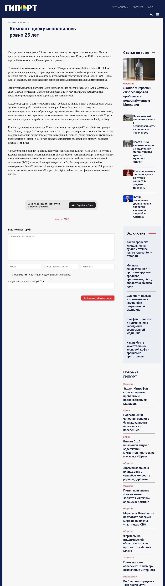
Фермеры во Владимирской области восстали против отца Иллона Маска (137, 409)
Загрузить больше (139, 456)
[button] (151, 14)
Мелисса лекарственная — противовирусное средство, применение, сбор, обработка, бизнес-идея (140, 233)
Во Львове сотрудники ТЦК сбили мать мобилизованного (138, 435)
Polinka (136, 549)
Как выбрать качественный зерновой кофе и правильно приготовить (140, 285)
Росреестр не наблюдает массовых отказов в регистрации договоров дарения (138, 448)
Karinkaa (136, 514)
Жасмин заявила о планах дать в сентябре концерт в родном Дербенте (144, 161)
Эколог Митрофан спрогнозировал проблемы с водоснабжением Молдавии (135, 94)
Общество (128, 83)
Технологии (128, 418)
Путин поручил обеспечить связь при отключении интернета (138, 423)
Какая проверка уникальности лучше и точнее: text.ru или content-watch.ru (139, 215)
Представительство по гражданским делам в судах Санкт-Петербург (141, 478)
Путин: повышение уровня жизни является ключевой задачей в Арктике (138, 380)
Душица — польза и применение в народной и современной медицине (139, 251)
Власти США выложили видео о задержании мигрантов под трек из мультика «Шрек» (144, 140)
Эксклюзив (136, 203)
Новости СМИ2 (61, 219)
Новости (24, 22)
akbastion (136, 493)
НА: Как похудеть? (139, 555)
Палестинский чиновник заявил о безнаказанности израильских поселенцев (143, 118)
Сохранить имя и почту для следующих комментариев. (41, 274)
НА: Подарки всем (139, 540)
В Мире (126, 331)
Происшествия (130, 430)
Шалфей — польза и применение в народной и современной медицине (139, 268)
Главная (12, 22)
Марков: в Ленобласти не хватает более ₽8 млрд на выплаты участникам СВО (138, 395)
